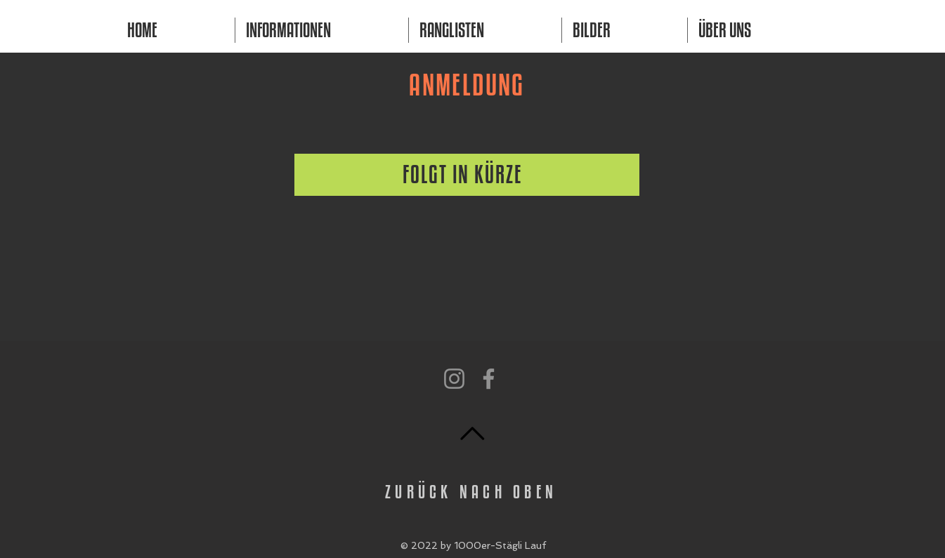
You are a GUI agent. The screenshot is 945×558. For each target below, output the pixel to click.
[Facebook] (488, 378)
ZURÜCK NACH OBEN (471, 491)
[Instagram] (454, 378)
